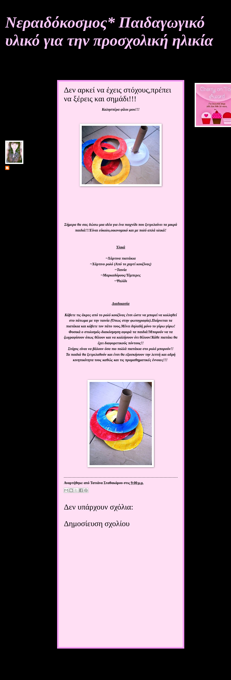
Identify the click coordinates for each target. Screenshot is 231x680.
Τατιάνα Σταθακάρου (26, 168)
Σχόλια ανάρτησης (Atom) (98, 669)
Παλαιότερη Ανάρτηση (159, 658)
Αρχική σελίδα (116, 658)
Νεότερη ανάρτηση (77, 658)
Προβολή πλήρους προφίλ (25, 217)
